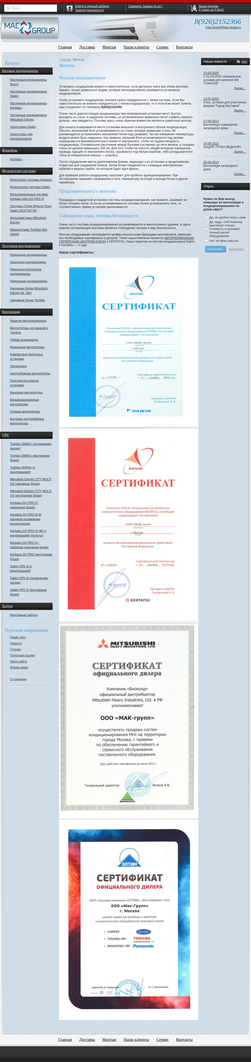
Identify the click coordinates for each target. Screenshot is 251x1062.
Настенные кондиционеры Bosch (28, 82)
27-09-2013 (211, 121)
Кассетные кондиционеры (28, 262)
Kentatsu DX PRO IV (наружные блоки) (24, 505)
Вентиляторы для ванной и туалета (29, 330)
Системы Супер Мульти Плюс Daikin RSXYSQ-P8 (31, 208)
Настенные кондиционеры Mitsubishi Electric (28, 117)
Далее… (240, 88)
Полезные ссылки (22, 655)
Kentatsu (16, 159)
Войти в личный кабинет (92, 6)
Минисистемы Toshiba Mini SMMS (28, 232)
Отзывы (15, 649)
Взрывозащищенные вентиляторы (24, 402)
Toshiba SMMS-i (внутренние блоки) (30, 458)
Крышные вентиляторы (26, 392)
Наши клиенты (136, 47)
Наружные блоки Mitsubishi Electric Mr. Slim (29, 291)
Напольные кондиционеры (28, 281)
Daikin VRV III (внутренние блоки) (28, 592)
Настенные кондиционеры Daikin (28, 94)
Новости (16, 643)
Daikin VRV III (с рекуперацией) (21, 569)
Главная (65, 47)
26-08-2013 (211, 162)
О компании (18, 679)
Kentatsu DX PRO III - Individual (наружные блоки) (29, 545)
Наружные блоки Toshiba (27, 300)
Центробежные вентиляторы (30, 373)
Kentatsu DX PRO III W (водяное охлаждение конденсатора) (25, 519)
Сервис (162, 47)
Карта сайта (18, 661)
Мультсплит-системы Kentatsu (31, 180)
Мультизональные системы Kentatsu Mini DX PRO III (29, 197)
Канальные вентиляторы (27, 347)
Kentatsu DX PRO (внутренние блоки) (31, 557)
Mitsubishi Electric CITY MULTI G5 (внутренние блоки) (30, 493)
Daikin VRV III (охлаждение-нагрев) (29, 580)
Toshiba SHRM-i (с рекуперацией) (22, 470)
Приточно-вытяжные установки (24, 383)
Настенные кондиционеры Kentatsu (28, 106)
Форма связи (19, 667)
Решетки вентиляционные (28, 321)
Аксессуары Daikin (23, 127)
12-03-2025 (211, 73)
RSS (244, 61)
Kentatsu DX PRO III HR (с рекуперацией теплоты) (28, 533)
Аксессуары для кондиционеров (21, 136)
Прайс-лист (18, 637)
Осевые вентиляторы (25, 411)
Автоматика (18, 366)
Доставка (87, 47)
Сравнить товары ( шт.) (145, 6)
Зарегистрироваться (89, 10)
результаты (236, 249)
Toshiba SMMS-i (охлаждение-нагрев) (31, 446)
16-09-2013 (211, 143)
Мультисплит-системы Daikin (30, 187)
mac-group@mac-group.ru (223, 27)
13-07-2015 (211, 99)
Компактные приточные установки (26, 357)
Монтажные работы (24, 615)
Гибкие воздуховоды (24, 340)
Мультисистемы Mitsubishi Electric (28, 220)
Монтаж (109, 47)
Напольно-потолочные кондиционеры (25, 272)
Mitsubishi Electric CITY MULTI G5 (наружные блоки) (30, 482)
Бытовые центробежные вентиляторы (27, 421)
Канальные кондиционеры (28, 255)
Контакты (184, 47)
